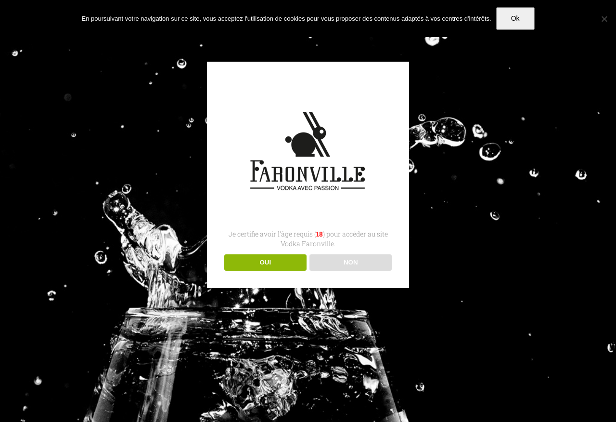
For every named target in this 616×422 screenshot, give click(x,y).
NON (351, 262)
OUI (265, 262)
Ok (515, 18)
